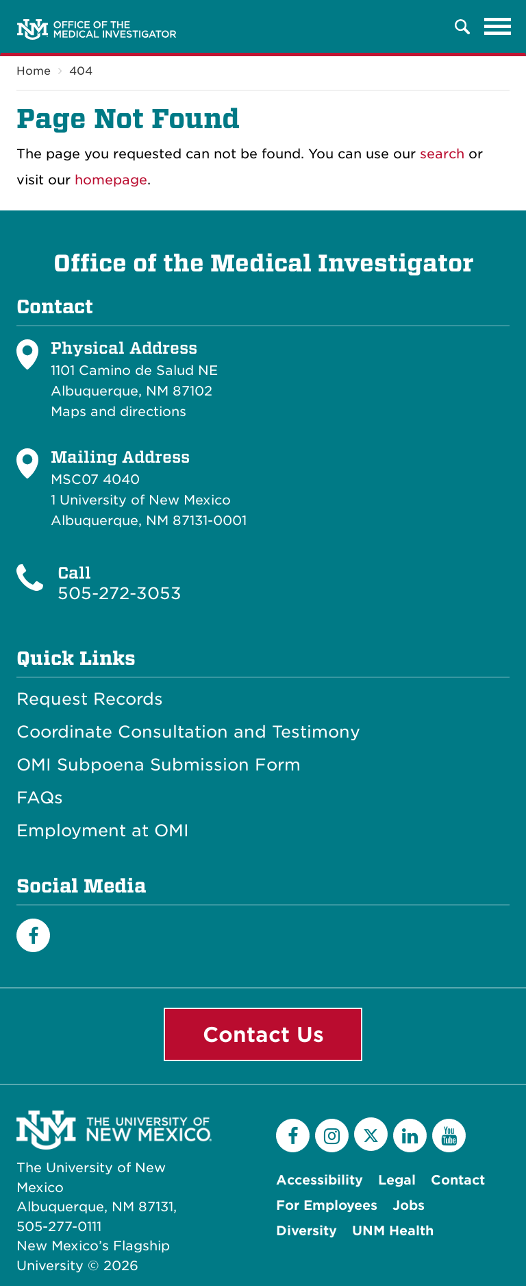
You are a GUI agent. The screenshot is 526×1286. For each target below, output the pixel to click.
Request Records (89, 699)
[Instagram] (332, 1135)
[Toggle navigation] (498, 26)
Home (33, 70)
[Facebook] (33, 935)
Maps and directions (118, 412)
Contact (458, 1180)
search (442, 154)
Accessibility (319, 1180)
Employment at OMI (102, 831)
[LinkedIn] (410, 1135)
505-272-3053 (119, 593)
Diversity (306, 1231)
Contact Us (263, 1034)
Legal (397, 1180)
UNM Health (393, 1231)
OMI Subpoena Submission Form (158, 765)
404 (80, 70)
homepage (111, 180)
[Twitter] (371, 1134)
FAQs (39, 798)
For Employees (326, 1205)
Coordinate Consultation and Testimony (188, 732)
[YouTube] (449, 1135)
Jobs (408, 1205)
